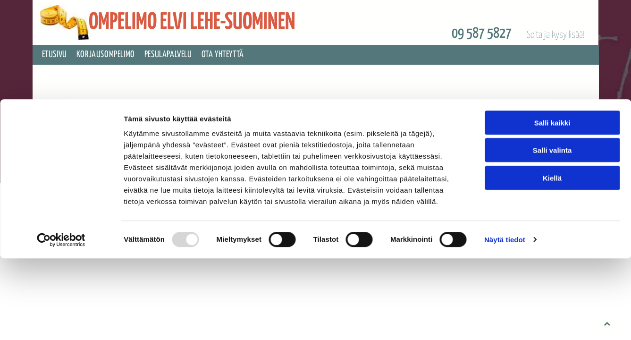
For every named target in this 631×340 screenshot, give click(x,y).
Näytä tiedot (504, 164)
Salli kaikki (552, 47)
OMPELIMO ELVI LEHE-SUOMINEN (192, 22)
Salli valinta (552, 75)
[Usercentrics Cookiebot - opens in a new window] (61, 164)
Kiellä (552, 102)
